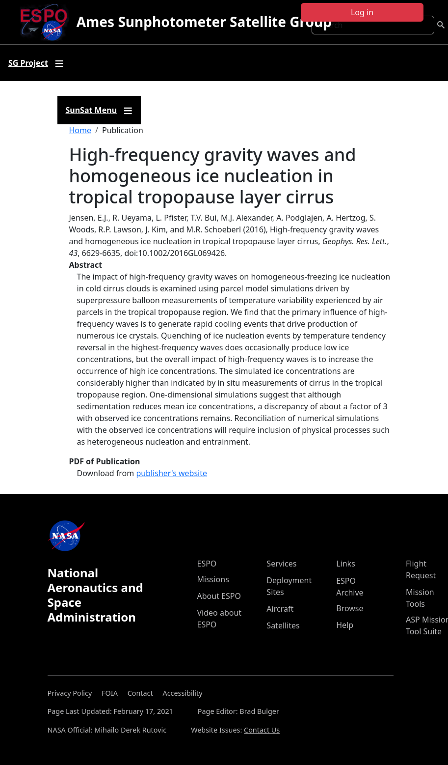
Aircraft (279, 608)
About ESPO (219, 596)
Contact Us (262, 730)
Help (344, 625)
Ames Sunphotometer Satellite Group (204, 21)
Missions (213, 579)
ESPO (207, 563)
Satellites (282, 625)
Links (345, 563)
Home (80, 130)
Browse (349, 608)
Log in (362, 12)
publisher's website (171, 473)
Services (281, 563)
